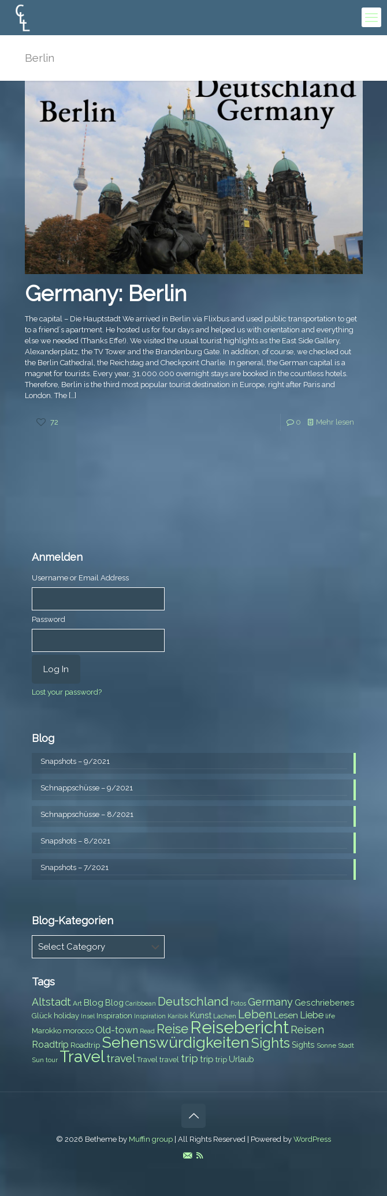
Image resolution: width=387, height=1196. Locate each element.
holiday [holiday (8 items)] (66, 1015)
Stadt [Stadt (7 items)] (346, 1045)
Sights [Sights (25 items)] (270, 1043)
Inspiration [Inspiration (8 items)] (114, 1015)
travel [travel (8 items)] (169, 1059)
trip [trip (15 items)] (189, 1058)
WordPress (312, 1139)
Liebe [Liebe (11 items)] (311, 1015)
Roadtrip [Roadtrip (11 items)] (50, 1044)
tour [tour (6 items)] (52, 1059)
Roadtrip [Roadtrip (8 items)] (85, 1045)
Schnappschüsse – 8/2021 (86, 814)
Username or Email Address (80, 577)
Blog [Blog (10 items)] (93, 1003)
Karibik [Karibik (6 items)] (178, 1016)
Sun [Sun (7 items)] (38, 1060)
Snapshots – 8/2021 (75, 841)
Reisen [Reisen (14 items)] (307, 1029)
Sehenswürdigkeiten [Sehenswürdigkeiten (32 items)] (176, 1042)
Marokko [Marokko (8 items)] (46, 1030)
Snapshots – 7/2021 (74, 867)
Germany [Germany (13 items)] (270, 1002)
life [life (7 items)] (330, 1016)
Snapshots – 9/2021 (75, 761)
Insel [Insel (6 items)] (88, 1016)
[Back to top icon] (193, 1116)
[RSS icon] (199, 1155)
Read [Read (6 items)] (147, 1031)
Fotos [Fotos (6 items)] (238, 1003)
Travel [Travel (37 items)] (82, 1056)
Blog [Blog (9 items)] (114, 1002)
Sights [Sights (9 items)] (303, 1044)
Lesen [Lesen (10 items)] (286, 1015)
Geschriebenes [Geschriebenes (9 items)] (325, 1002)
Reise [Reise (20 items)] (172, 1029)
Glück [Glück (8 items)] (42, 1015)
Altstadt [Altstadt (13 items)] (51, 1002)
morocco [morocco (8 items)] (78, 1030)
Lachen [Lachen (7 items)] (224, 1016)
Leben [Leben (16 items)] (255, 1014)
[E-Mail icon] (187, 1155)
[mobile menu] (371, 17)
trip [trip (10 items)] (207, 1059)
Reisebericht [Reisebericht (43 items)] (239, 1027)
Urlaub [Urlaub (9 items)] (241, 1059)
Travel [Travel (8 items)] (147, 1059)
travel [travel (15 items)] (120, 1058)
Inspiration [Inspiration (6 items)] (150, 1016)
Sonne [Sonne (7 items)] (326, 1045)
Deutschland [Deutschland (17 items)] (193, 1001)
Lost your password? (67, 692)
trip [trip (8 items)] (221, 1059)
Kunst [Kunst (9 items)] (200, 1015)
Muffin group (151, 1139)
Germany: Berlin (106, 293)
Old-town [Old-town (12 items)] (116, 1030)
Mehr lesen (335, 422)
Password (48, 619)
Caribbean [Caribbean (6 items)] (140, 1003)
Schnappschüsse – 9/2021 (86, 787)
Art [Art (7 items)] (77, 1003)
